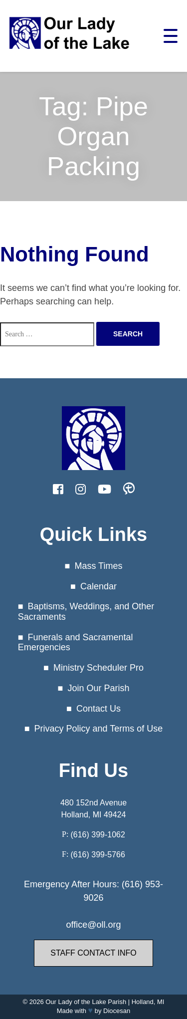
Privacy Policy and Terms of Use (98, 729)
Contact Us (98, 709)
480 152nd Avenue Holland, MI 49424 (93, 808)
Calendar (98, 586)
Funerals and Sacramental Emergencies (75, 642)
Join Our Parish (98, 688)
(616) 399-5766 (97, 854)
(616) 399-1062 (97, 834)
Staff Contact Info (93, 953)
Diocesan (116, 1011)
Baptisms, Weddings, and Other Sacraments (86, 611)
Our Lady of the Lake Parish (85, 1002)
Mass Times (98, 566)
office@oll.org (93, 925)
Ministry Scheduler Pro (98, 668)
